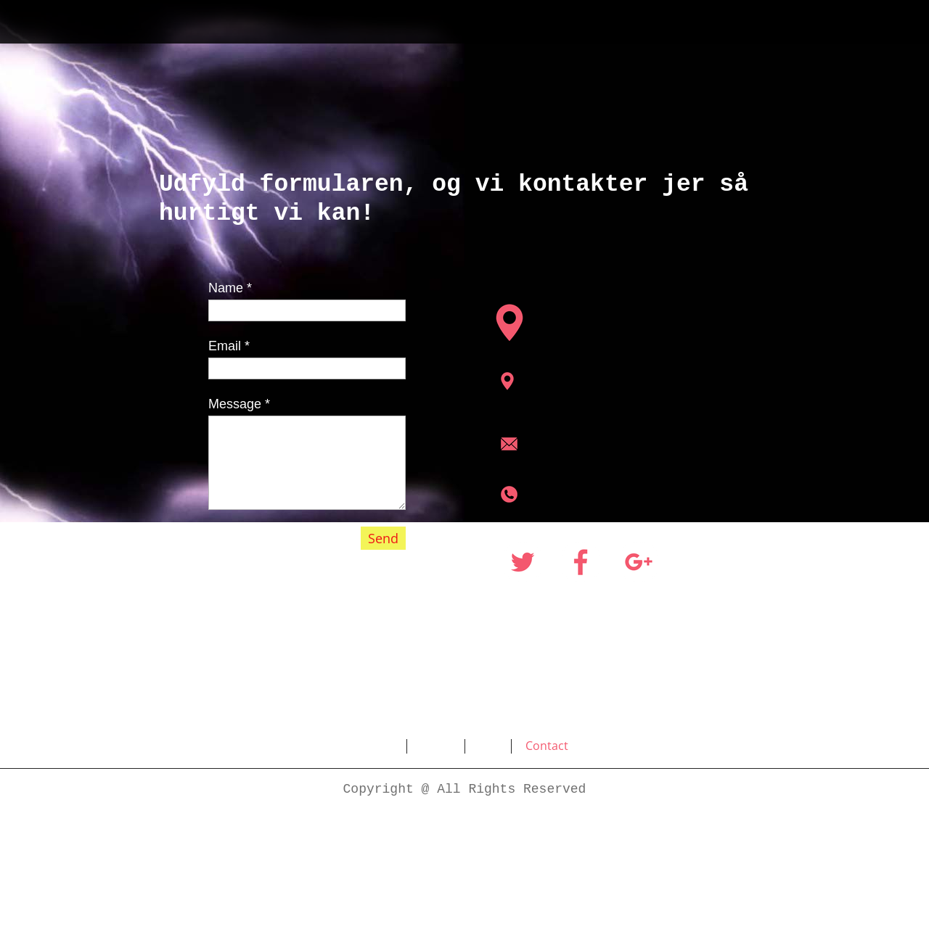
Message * (239, 404)
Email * (229, 346)
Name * (230, 288)
